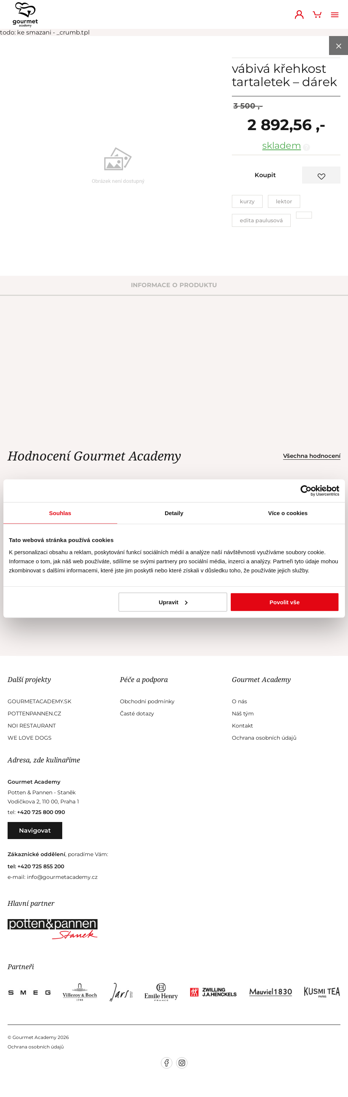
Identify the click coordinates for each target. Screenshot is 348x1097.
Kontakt (242, 725)
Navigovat (35, 830)
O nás (239, 701)
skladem (281, 145)
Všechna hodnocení (311, 455)
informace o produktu (174, 285)
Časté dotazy (137, 713)
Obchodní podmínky (147, 701)
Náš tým (243, 713)
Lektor (284, 201)
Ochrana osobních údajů (264, 737)
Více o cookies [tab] (287, 513)
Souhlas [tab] (60, 513)
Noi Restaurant (32, 725)
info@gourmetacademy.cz (62, 877)
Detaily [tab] (174, 513)
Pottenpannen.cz (34, 713)
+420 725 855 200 (40, 866)
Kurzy (247, 201)
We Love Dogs (30, 737)
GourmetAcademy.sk (39, 701)
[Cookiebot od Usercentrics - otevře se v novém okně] (306, 491)
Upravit (173, 602)
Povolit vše (284, 602)
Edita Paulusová (261, 220)
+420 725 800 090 (41, 812)
